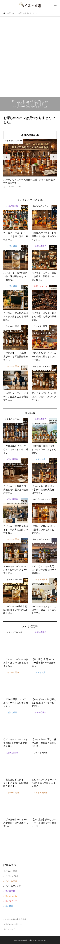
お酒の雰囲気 (9, 891)
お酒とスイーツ (10, 901)
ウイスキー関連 (10, 871)
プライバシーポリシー (13, 924)
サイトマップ (9, 929)
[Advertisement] (30, 51)
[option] (30, 163)
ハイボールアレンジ (12, 886)
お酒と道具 (8, 906)
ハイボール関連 (10, 881)
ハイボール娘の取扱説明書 (14, 919)
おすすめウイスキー (12, 876)
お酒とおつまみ (10, 896)
